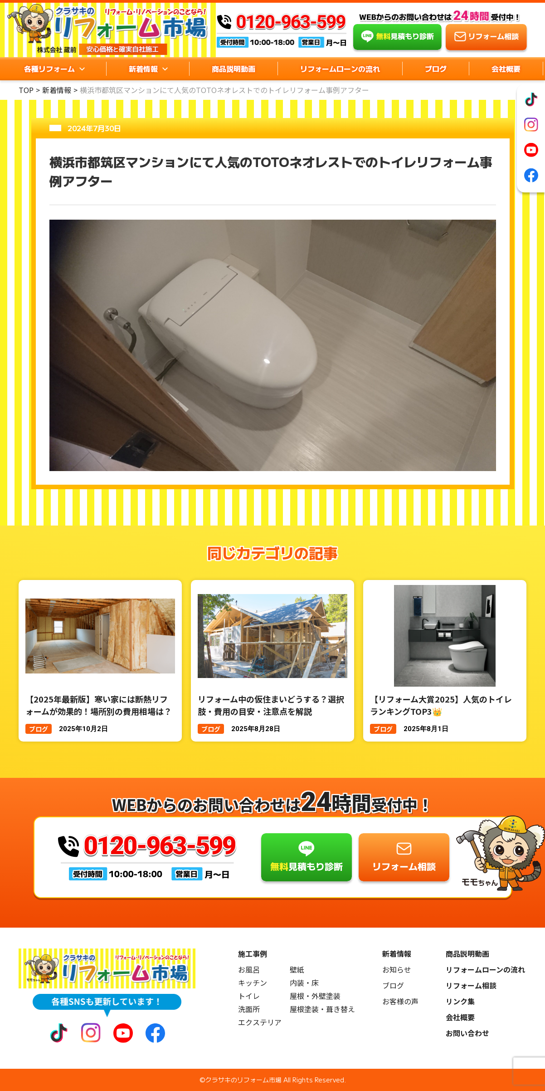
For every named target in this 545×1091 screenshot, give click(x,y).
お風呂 (249, 969)
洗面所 (249, 1009)
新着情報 (56, 89)
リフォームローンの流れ (340, 68)
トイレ (249, 996)
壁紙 (297, 969)
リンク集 (460, 1001)
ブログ (436, 68)
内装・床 (304, 983)
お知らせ (396, 969)
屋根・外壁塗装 (315, 996)
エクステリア (260, 1022)
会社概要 (506, 68)
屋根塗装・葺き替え (322, 1009)
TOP (26, 89)
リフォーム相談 (471, 985)
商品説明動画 (233, 68)
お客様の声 (400, 1001)
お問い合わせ (467, 1033)
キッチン (252, 983)
